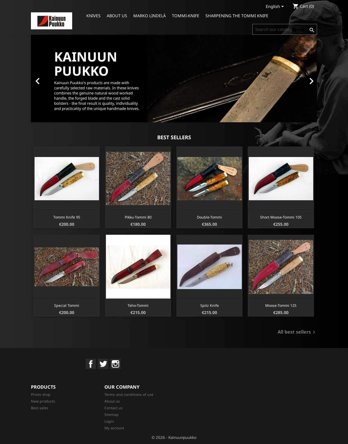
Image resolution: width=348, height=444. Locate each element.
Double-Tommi (209, 217)
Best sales (39, 407)
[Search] (284, 29)
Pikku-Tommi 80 (138, 217)
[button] (52, 78)
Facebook (91, 364)
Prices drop (41, 394)
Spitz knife (209, 305)
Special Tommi (66, 305)
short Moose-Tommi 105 (281, 217)
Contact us (113, 407)
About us (117, 16)
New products (43, 401)
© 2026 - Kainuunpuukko (174, 437)
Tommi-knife (185, 16)
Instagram (115, 364)
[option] (174, 78)
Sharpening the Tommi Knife (236, 16)
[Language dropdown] (276, 7)
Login (109, 421)
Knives (93, 16)
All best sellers (297, 332)
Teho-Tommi (138, 305)
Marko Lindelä (149, 16)
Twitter (103, 364)
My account (114, 427)
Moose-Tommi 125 (280, 305)
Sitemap (111, 414)
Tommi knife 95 (66, 217)
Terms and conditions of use (128, 394)
